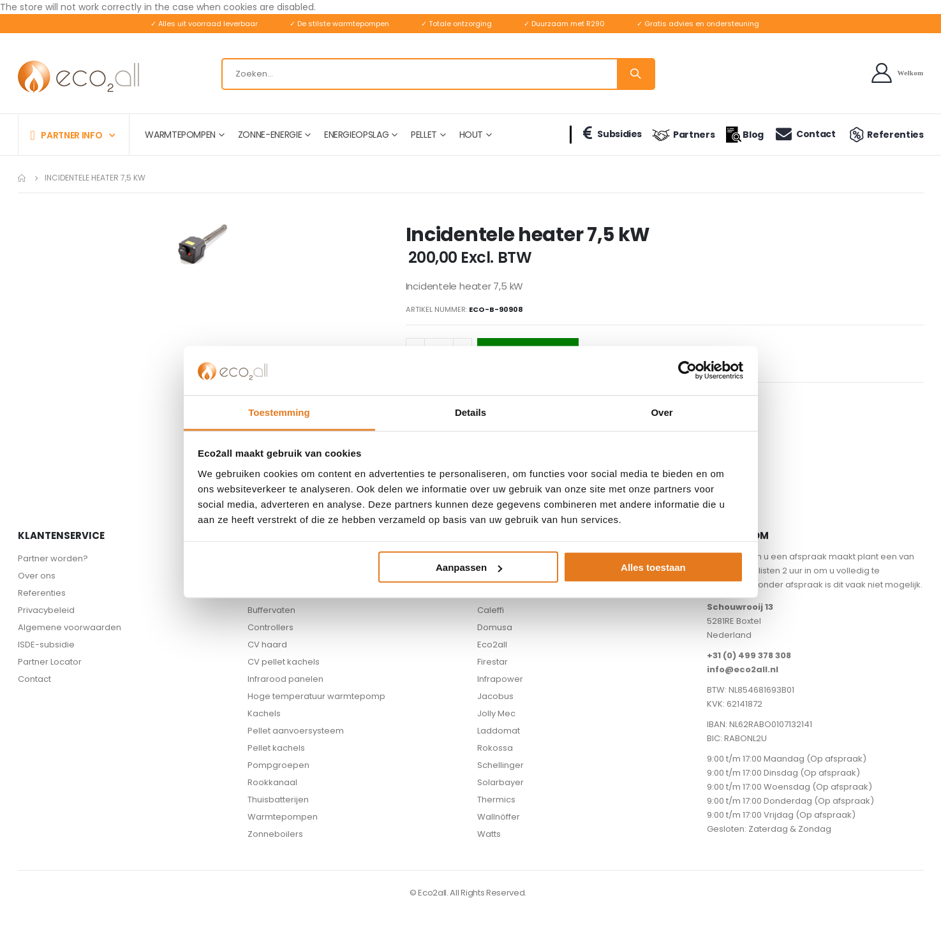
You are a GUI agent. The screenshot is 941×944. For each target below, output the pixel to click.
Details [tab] (470, 411)
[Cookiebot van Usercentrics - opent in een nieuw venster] (687, 370)
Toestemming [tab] (278, 411)
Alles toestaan (653, 567)
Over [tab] (661, 411)
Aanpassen (469, 567)
